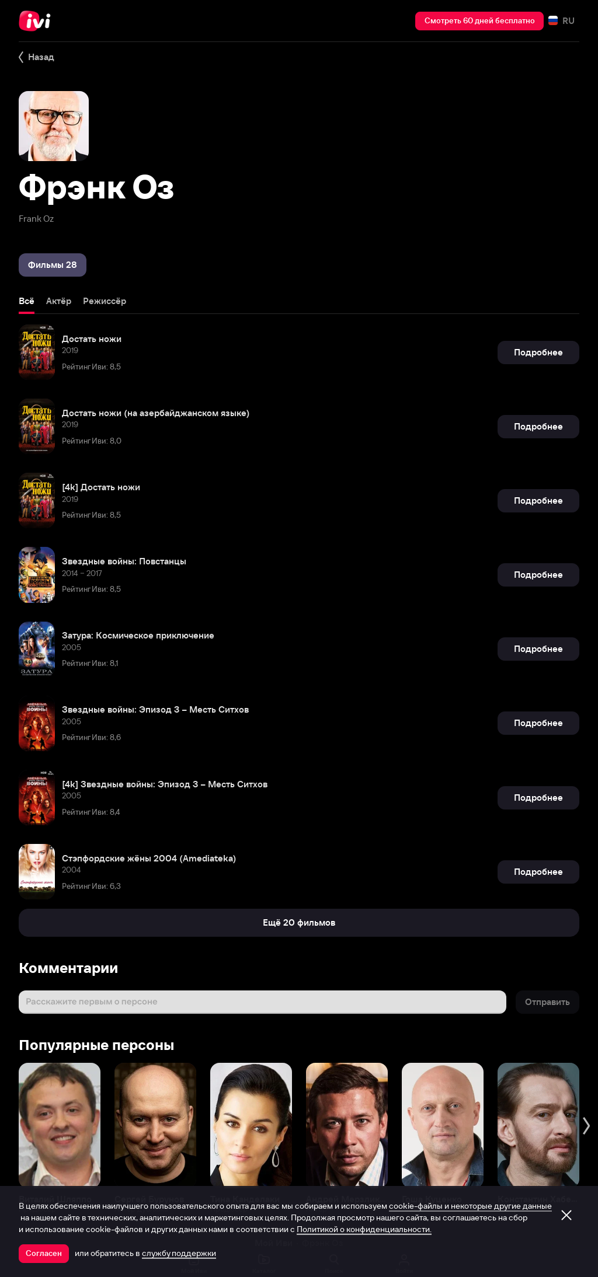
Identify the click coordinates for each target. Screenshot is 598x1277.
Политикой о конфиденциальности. (364, 1229)
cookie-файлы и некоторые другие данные (470, 1205)
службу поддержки (179, 1253)
